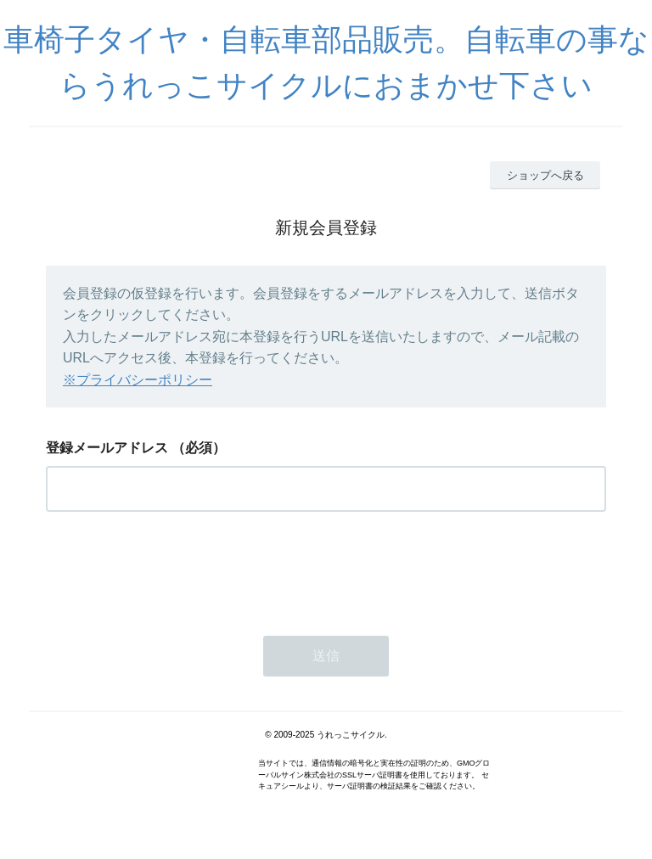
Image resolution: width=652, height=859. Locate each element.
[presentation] (175, 569)
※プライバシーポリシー (137, 380)
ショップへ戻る (545, 175)
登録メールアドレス (107, 448)
